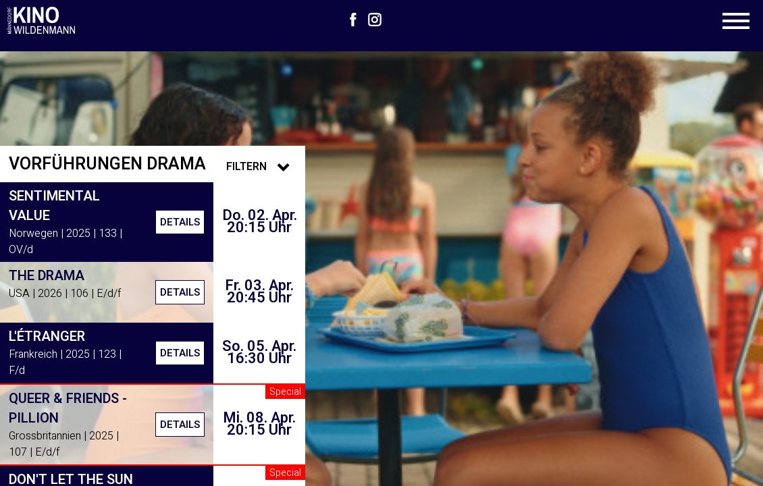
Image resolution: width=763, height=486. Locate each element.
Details (180, 222)
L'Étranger (47, 336)
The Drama (46, 276)
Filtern (261, 167)
